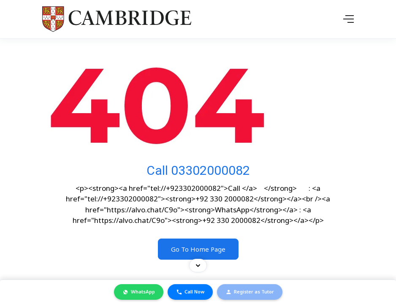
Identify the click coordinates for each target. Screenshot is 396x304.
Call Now (190, 291)
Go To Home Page (198, 249)
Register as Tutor (249, 291)
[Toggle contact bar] (198, 265)
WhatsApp (138, 291)
